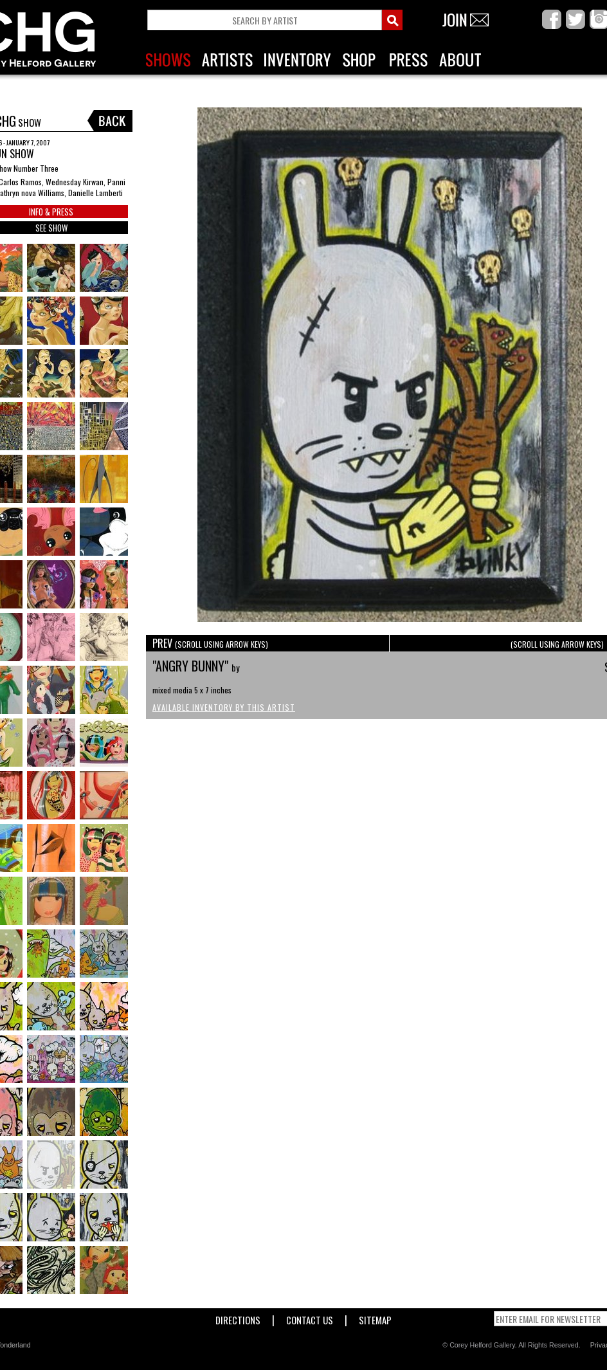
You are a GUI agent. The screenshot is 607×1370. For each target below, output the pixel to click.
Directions (237, 1317)
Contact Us (309, 1317)
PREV (210, 643)
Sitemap (375, 1317)
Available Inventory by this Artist (223, 707)
